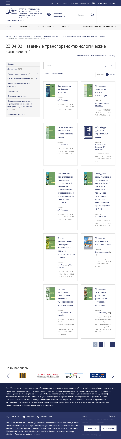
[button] (8, 375)
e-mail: (8, 20)
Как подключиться (98, 55)
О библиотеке (83, 55)
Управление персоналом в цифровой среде (102, 241)
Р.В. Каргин (99, 144)
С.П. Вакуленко (63, 265)
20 (111, 74)
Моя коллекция (57, 73)
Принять (92, 428)
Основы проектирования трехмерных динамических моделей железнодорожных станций (66, 248)
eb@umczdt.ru (18, 20)
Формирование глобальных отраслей (64, 89)
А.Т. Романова (63, 100)
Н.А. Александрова (102, 252)
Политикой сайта (60, 428)
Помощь (112, 55)
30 (114, 74)
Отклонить (108, 428)
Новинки (47, 73)
